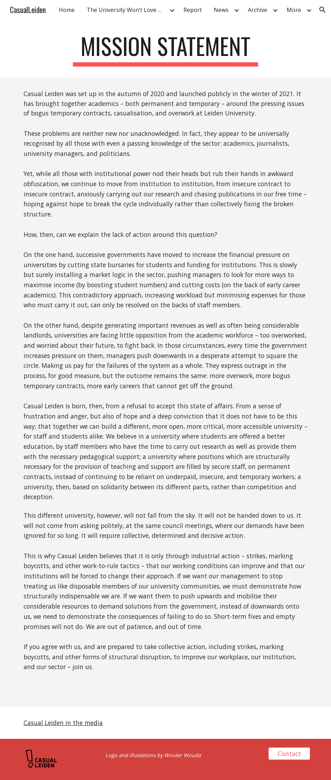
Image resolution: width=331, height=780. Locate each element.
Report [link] (192, 10)
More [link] (294, 10)
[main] (165, 49)
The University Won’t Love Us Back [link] (127, 10)
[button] (322, 9)
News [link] (221, 10)
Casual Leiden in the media (63, 722)
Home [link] (67, 10)
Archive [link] (257, 10)
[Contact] (289, 754)
